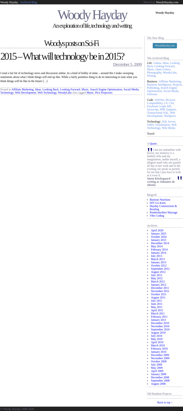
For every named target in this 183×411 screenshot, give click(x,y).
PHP (162, 109)
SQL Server (168, 121)
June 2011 (157, 303)
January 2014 (158, 252)
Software (152, 94)
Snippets (171, 109)
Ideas (38, 89)
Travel (150, 133)
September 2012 (160, 268)
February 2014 (159, 249)
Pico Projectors (103, 92)
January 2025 (158, 233)
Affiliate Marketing (22, 89)
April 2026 (157, 230)
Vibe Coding (157, 215)
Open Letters (163, 69)
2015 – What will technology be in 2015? (62, 56)
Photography (154, 72)
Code (150, 99)
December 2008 (160, 377)
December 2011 (160, 287)
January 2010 (158, 351)
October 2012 (159, 265)
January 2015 (158, 239)
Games (157, 62)
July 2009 (156, 364)
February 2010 (159, 348)
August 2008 (158, 383)
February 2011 (159, 316)
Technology (7, 92)
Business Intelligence (159, 84)
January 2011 (158, 319)
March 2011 (158, 313)
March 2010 (158, 345)
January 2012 (158, 284)
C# (166, 103)
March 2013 (158, 259)
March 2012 (158, 281)
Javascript (152, 109)
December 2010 (160, 323)
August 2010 (158, 332)
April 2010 (157, 342)
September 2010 (160, 329)
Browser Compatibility (161, 101)
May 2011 (157, 307)
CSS (171, 103)
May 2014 (157, 246)
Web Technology (47, 92)
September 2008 (160, 380)
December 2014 (160, 243)
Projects (177, 84)
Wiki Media (168, 127)
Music (85, 89)
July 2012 (156, 275)
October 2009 (159, 361)
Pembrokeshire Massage (163, 212)
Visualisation (162, 124)
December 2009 (160, 354)
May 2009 (157, 367)
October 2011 (158, 294)
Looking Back (51, 89)
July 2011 (156, 300)
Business (152, 81)
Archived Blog (28, 2)
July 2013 (156, 255)
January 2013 (158, 262)
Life (149, 62)
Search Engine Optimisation (106, 89)
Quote (153, 143)
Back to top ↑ (164, 402)
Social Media (131, 89)
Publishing (153, 87)
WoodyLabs (65, 92)
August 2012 (158, 271)
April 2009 (157, 370)
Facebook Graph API (159, 106)
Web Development (25, 92)
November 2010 (160, 326)
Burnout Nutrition (160, 199)
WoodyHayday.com (167, 2)
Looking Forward (70, 89)
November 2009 (160, 358)
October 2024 (159, 236)
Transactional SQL (158, 112)
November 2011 (160, 291)
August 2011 (158, 297)
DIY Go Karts (158, 202)
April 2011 (157, 310)
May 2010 (157, 339)
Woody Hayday (9, 2)
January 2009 (158, 374)
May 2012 (157, 278)
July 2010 (156, 335)
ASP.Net (159, 99)
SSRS (150, 124)
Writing (151, 75)
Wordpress (170, 115)
